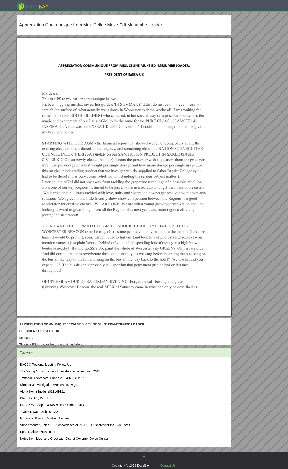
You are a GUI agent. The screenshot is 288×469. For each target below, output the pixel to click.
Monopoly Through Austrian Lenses (44, 418)
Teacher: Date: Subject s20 (39, 411)
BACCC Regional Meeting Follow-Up (45, 364)
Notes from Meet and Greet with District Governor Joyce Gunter (64, 438)
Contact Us (167, 465)
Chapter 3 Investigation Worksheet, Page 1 (50, 385)
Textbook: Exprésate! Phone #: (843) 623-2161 (52, 378)
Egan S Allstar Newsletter (37, 432)
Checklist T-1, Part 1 (34, 398)
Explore (66, 5)
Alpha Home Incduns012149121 (42, 391)
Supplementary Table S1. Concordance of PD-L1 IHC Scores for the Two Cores (75, 425)
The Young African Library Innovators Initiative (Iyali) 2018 (60, 371)
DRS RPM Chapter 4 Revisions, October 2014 (52, 405)
